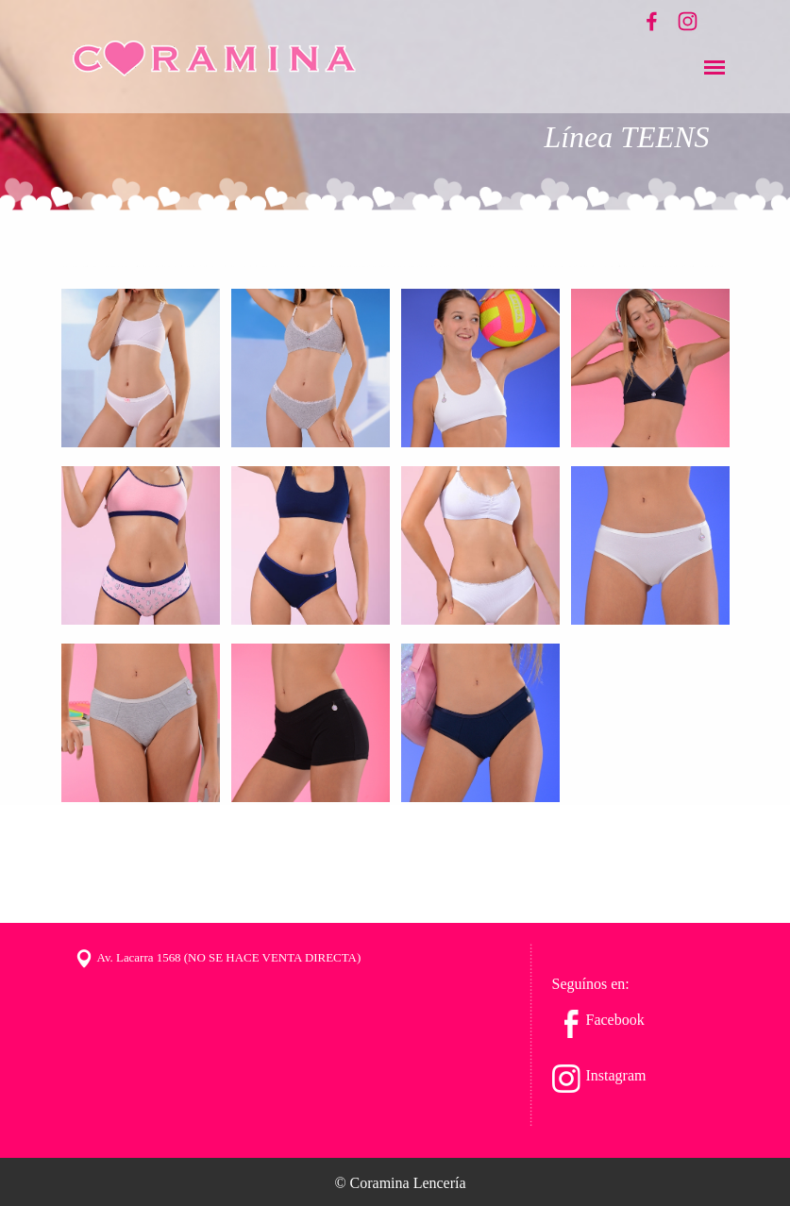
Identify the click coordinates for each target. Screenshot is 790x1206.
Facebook (615, 1020)
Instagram (616, 1075)
